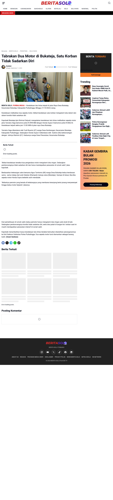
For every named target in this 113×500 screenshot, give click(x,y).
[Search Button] (109, 3)
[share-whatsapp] (22, 242)
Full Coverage (95, 75)
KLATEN (48, 9)
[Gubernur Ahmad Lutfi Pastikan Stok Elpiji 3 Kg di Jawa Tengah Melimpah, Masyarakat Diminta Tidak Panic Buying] (85, 138)
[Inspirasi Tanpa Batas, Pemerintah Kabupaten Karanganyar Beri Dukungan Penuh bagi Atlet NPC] (85, 102)
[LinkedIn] (71, 352)
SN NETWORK (96, 357)
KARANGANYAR (26, 9)
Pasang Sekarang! (96, 184)
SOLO (66, 9)
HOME (5, 9)
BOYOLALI (57, 9)
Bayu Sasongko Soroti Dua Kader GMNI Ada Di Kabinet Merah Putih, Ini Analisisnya (101, 88)
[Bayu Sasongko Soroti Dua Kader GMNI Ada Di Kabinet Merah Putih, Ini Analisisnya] (85, 90)
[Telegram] (11, 242)
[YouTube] (47, 352)
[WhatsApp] (15, 242)
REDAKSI (23, 357)
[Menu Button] (4, 3)
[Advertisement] (56, 32)
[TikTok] (59, 352)
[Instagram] (42, 352)
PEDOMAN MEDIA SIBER (35, 357)
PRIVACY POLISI (60, 357)
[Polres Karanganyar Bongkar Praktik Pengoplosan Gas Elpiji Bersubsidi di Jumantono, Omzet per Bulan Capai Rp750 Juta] (85, 126)
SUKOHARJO (38, 9)
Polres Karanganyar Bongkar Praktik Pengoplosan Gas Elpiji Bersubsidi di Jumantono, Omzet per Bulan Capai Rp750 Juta (101, 124)
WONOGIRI (14, 9)
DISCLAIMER (49, 357)
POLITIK (94, 9)
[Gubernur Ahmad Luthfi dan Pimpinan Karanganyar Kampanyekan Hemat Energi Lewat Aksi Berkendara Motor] (85, 114)
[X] (7, 242)
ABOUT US (15, 357)
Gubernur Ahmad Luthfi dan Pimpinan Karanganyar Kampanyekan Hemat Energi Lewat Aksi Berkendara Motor (101, 112)
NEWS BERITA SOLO (73, 357)
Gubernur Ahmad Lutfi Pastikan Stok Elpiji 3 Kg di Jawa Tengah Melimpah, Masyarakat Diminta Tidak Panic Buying (101, 136)
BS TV (65, 360)
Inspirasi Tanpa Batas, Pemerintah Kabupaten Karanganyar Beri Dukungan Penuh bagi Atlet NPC (100, 100)
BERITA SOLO (55, 360)
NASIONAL (85, 9)
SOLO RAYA (75, 9)
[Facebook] (3, 242)
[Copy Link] (18, 242)
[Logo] (56, 343)
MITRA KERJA (86, 357)
